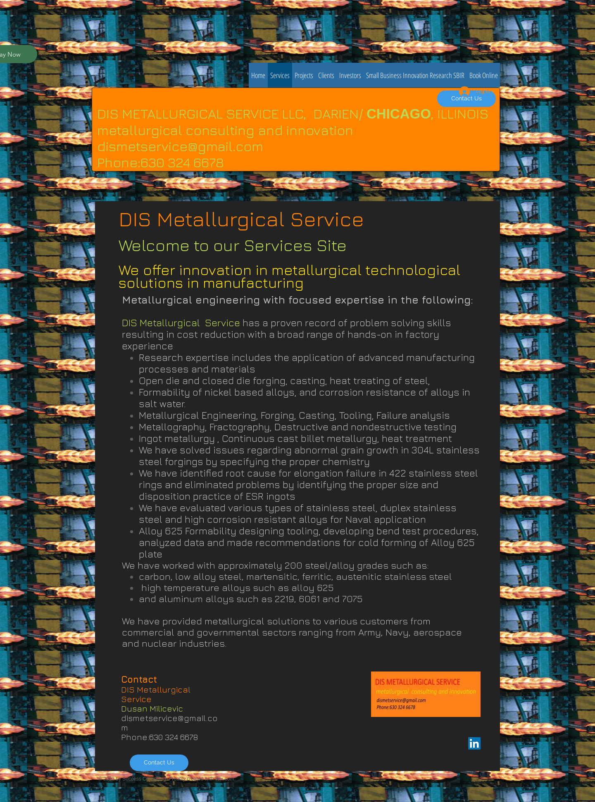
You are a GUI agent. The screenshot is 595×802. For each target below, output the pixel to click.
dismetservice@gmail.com (180, 146)
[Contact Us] (159, 763)
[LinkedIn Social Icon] (474, 743)
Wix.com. (225, 779)
